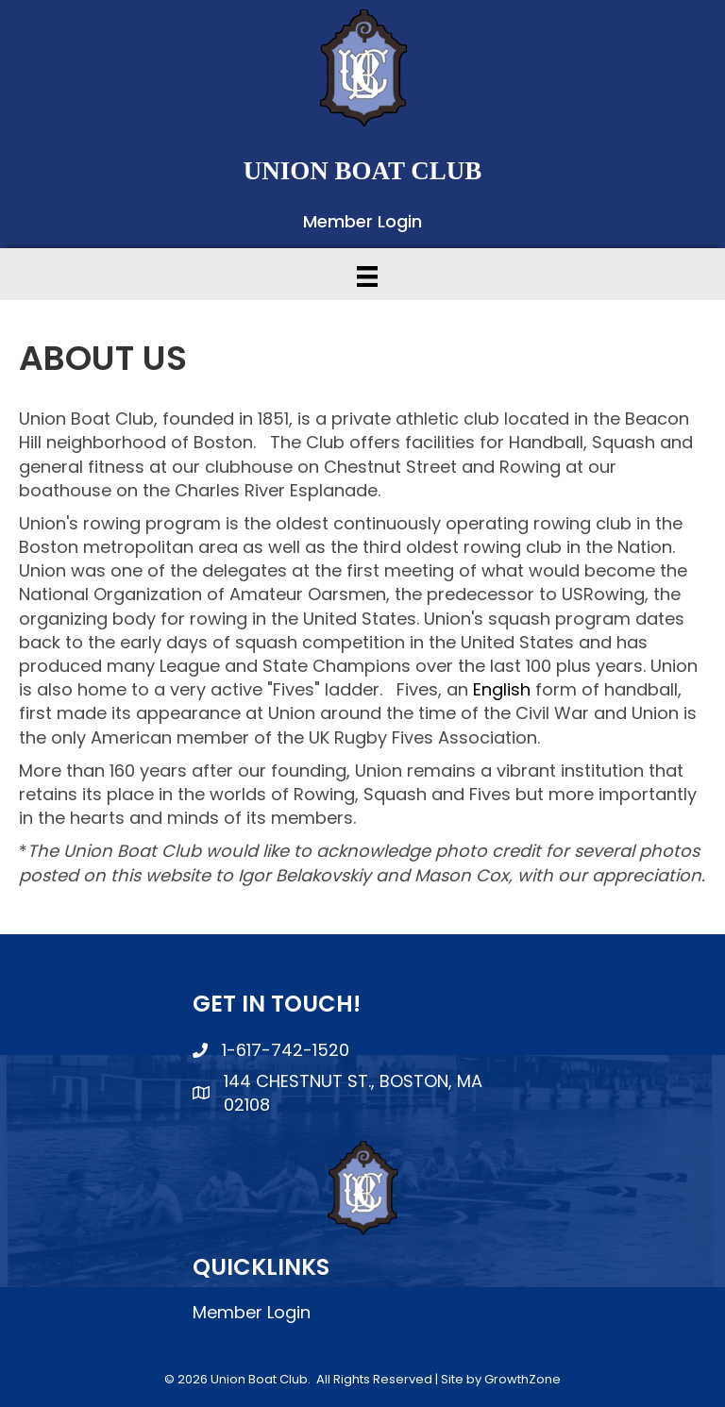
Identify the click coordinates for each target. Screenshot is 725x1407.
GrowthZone (522, 1379)
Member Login (362, 221)
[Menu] (367, 276)
